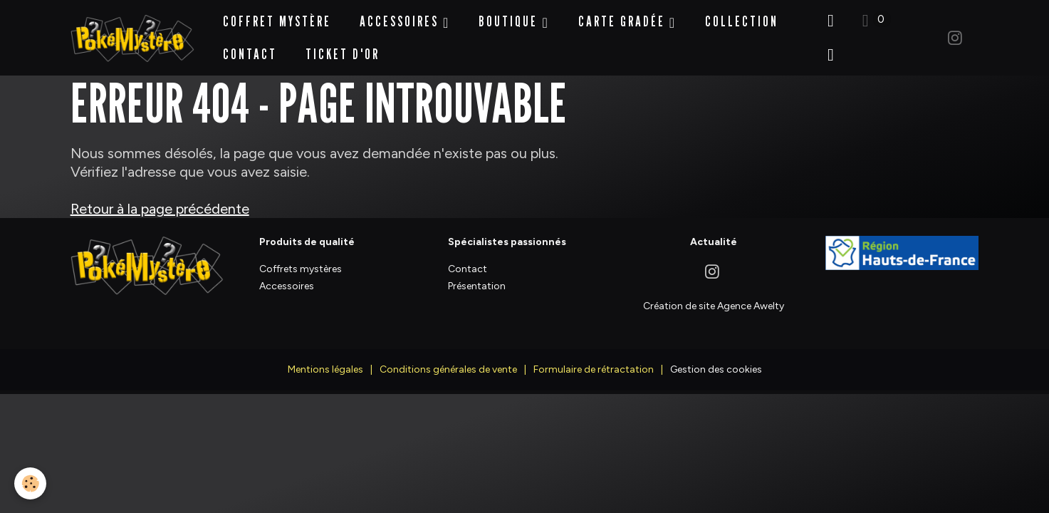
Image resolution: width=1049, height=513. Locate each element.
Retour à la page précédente (160, 200)
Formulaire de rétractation (593, 361)
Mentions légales (325, 361)
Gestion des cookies (716, 361)
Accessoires (401, 17)
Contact (250, 49)
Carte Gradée (623, 17)
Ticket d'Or (343, 49)
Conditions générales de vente (448, 361)
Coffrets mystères (300, 261)
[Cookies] (30, 483)
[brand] (132, 33)
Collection (741, 17)
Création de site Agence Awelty (713, 298)
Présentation (477, 277)
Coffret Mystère (277, 17)
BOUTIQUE (510, 17)
